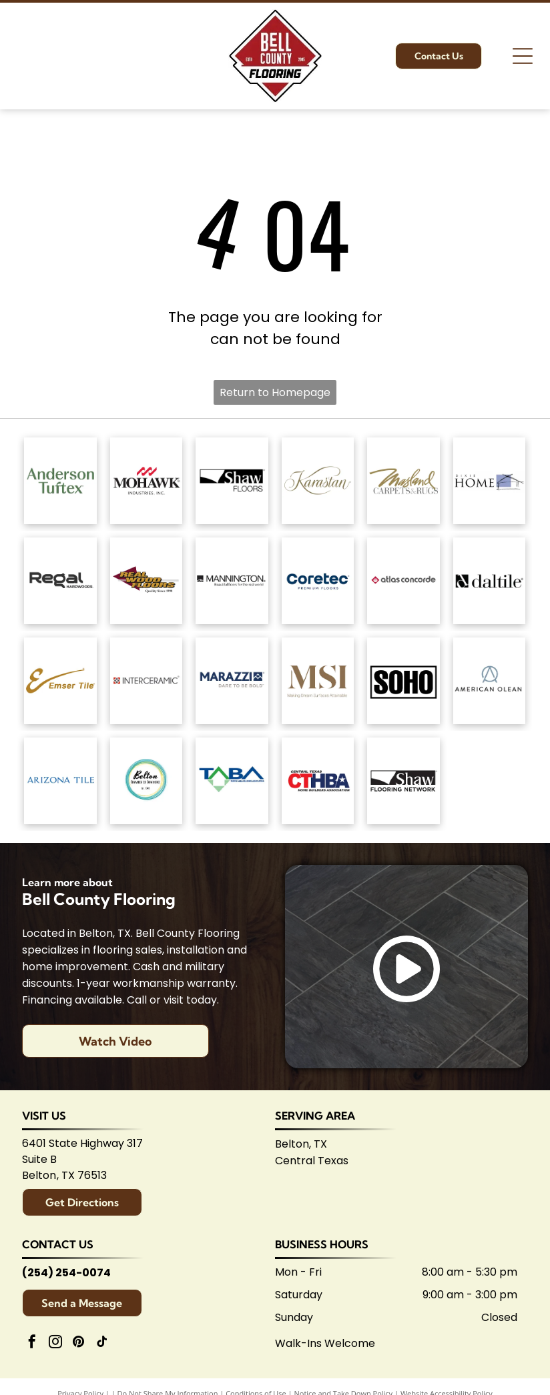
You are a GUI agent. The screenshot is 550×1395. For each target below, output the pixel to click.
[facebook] (32, 1343)
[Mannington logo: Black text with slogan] (232, 580)
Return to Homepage (275, 392)
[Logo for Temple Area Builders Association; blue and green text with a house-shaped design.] (232, 781)
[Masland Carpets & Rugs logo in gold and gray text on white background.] (403, 480)
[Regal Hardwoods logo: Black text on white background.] (60, 580)
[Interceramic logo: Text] (146, 680)
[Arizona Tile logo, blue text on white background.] (60, 781)
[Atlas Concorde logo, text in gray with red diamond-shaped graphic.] (403, 580)
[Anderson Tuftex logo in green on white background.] (60, 480)
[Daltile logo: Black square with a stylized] (489, 580)
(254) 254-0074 (66, 1272)
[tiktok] (102, 1343)
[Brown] (318, 680)
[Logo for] (146, 580)
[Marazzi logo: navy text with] (232, 680)
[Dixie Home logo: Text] (489, 480)
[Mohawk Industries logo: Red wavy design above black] (146, 480)
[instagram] (55, 1343)
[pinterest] (79, 1343)
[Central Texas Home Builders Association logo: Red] (318, 781)
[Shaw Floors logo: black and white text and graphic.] (232, 480)
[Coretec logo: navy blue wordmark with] (318, 580)
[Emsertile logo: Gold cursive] (60, 680)
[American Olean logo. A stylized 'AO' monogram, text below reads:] (489, 680)
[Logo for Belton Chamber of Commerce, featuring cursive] (146, 781)
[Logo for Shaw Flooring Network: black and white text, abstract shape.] (403, 781)
